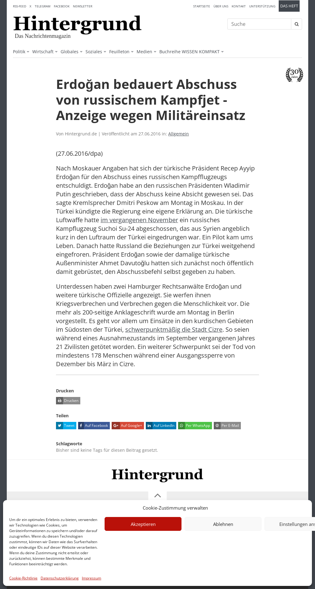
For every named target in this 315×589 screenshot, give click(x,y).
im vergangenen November (139, 220)
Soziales (94, 51)
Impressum (91, 578)
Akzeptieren (143, 524)
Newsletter (82, 6)
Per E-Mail (226, 425)
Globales (69, 51)
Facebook (62, 6)
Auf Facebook (93, 425)
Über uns (220, 6)
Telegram (42, 6)
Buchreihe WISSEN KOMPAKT (189, 51)
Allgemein (178, 134)
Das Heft (289, 6)
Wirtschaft (43, 51)
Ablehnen (223, 524)
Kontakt (239, 6)
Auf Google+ (127, 425)
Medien (144, 51)
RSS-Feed (19, 6)
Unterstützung (262, 6)
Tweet (65, 425)
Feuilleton (119, 51)
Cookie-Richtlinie (23, 578)
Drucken (67, 400)
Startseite (201, 6)
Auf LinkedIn (160, 425)
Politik (19, 51)
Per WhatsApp (194, 425)
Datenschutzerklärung (60, 578)
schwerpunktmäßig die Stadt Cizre (173, 329)
